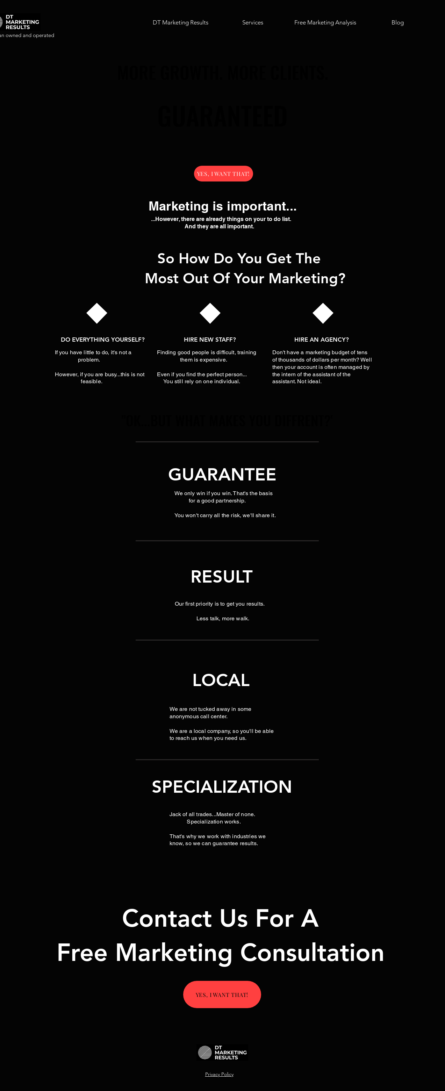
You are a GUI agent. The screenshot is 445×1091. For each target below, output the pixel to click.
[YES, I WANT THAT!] (223, 173)
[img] (222, 1060)
